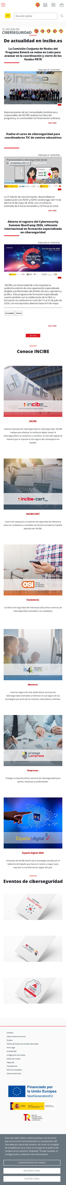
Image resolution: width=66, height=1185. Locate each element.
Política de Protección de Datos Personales (22, 1044)
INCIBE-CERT (33, 487)
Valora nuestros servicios (16, 1036)
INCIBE (33, 394)
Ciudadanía (33, 572)
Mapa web (10, 1062)
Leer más (52, 123)
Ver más (33, 335)
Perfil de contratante (14, 1070)
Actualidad (9, 313)
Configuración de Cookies (32, 1162)
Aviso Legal (11, 1047)
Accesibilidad (11, 1051)
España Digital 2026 (33, 825)
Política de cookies (13, 1059)
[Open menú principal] (2, 4)
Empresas (33, 743)
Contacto (10, 1033)
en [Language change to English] (8, 16)
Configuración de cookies (16, 1055)
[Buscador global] (35, 16)
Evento (19, 313)
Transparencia (12, 1066)
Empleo (9, 1040)
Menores (33, 657)
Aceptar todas (31, 1178)
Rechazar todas (32, 1170)
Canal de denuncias (14, 1073)
